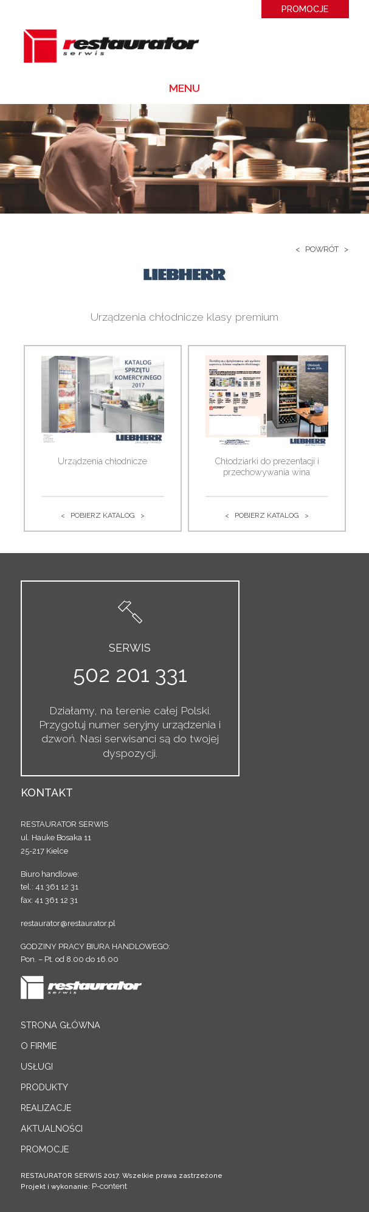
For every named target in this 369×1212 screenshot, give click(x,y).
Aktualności (52, 1128)
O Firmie (39, 1045)
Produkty (44, 1087)
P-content (109, 1186)
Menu (184, 88)
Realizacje (46, 1107)
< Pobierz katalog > (103, 515)
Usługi (37, 1066)
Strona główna (60, 1025)
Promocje (304, 9)
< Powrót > (321, 249)
